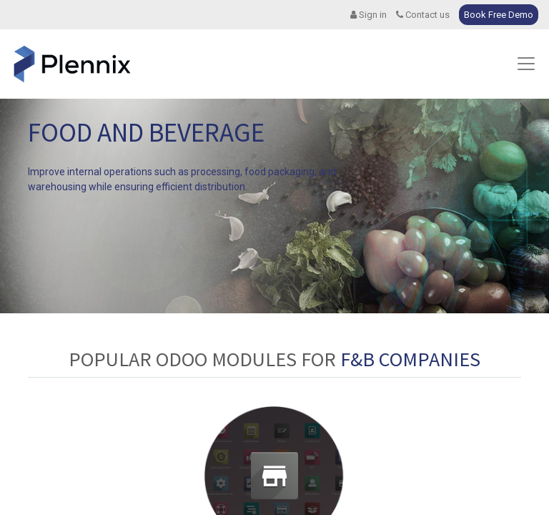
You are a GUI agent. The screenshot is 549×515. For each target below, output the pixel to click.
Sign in (368, 14)
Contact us (423, 14)
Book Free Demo (498, 14)
